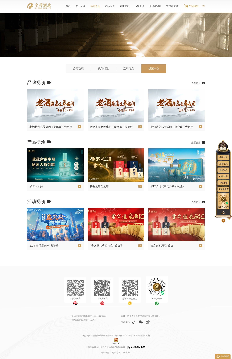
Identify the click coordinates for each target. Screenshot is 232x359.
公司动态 (78, 68)
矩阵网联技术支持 (141, 335)
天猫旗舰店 (75, 298)
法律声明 (105, 352)
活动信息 (128, 68)
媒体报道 (103, 68)
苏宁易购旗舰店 (129, 298)
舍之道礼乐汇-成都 (162, 245)
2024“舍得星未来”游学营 (43, 245)
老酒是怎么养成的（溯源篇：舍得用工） (50, 128)
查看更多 (196, 83)
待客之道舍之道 (99, 186)
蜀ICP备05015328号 (123, 335)
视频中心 (153, 68)
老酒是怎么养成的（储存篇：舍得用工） (111, 128)
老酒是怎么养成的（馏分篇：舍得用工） (172, 128)
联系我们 (127, 352)
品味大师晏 (36, 186)
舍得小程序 (157, 298)
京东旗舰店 (102, 298)
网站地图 (116, 352)
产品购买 (193, 6)
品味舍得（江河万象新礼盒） (168, 186)
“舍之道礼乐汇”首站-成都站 (106, 245)
